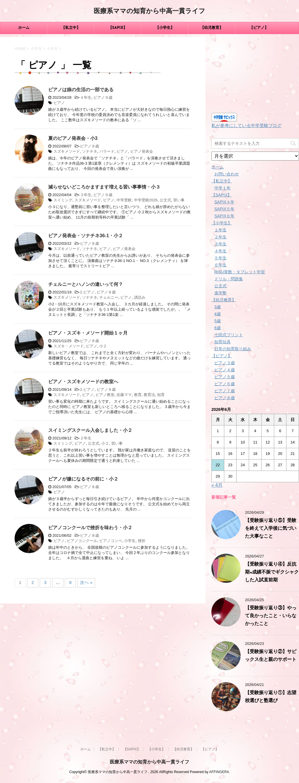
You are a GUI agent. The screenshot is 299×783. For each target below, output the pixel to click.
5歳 (217, 321)
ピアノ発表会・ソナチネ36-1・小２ (85, 235)
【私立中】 (70, 28)
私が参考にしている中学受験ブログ (246, 125)
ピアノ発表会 (141, 151)
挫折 (141, 541)
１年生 (220, 230)
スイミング (62, 200)
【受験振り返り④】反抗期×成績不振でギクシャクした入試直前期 (272, 572)
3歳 (217, 307)
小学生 (129, 541)
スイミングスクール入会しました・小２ (90, 430)
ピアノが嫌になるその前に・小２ (83, 478)
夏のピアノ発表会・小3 (73, 138)
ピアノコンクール (82, 541)
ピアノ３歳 (224, 362)
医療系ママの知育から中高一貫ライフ (149, 11)
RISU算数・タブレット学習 (239, 272)
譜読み (139, 297)
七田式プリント (228, 334)
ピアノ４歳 (224, 369)
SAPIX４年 (224, 202)
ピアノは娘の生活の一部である (81, 89)
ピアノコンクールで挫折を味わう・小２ (90, 527)
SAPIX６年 (224, 216)
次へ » (86, 582)
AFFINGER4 (219, 772)
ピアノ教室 (104, 395)
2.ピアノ (87, 292)
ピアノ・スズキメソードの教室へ (83, 381)
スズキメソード (66, 151)
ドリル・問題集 (228, 279)
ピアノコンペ (110, 541)
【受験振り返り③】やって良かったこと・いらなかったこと (270, 616)
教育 (138, 395)
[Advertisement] (255, 73)
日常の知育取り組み (232, 348)
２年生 (85, 438)
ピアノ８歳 (89, 243)
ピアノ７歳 (224, 390)
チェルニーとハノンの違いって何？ (85, 284)
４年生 (85, 97)
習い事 (179, 200)
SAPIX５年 (224, 209)
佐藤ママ (124, 395)
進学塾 (220, 293)
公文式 (165, 200)
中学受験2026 (146, 200)
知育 (161, 395)
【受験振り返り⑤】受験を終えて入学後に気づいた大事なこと (270, 528)
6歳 (217, 327)
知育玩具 (222, 341)
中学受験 (124, 200)
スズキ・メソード (68, 346)
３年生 (85, 195)
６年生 (220, 265)
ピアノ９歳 (102, 97)
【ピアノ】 (258, 28)
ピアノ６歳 (224, 383)
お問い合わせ (226, 174)
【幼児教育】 (211, 28)
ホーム (23, 28)
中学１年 (222, 188)
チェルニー (108, 297)
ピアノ (59, 103)
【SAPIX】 (117, 28)
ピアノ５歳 (224, 376)
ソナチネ (89, 151)
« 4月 (216, 485)
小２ (103, 346)
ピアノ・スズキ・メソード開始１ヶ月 (88, 332)
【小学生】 (164, 28)
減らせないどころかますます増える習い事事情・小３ (104, 186)
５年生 (220, 258)
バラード (106, 151)
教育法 (149, 395)
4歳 (217, 314)
